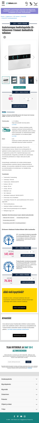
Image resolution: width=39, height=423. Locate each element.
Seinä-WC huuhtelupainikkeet (9, 18)
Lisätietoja (30, 368)
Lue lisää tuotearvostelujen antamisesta (18, 329)
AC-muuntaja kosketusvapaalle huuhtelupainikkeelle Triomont (26, 235)
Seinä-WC (23, 16)
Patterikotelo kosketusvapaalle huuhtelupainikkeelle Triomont (26, 262)
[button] (5, 57)
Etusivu (3, 16)
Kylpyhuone (9, 16)
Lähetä (28, 362)
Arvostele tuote (19, 335)
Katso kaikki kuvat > (19, 87)
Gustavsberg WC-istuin (22, 217)
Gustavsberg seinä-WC (9, 220)
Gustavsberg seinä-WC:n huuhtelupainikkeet (14, 223)
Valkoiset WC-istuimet (8, 217)
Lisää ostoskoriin (27, 255)
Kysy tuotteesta (19, 307)
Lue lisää (14, 124)
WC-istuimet (16, 16)
